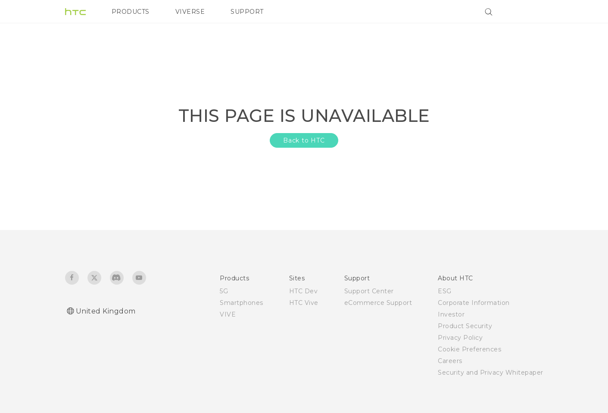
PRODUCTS (131, 12)
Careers (450, 361)
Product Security (465, 326)
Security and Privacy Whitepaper (490, 372)
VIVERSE (190, 12)
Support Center (369, 291)
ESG (445, 291)
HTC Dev (303, 291)
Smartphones (241, 303)
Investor (451, 314)
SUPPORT (247, 12)
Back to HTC (304, 140)
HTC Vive (303, 303)
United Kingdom (106, 311)
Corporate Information (474, 303)
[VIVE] (531, 11)
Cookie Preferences (469, 349)
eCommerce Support (378, 303)
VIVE (228, 314)
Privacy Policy (460, 338)
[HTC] (75, 11)
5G (224, 291)
